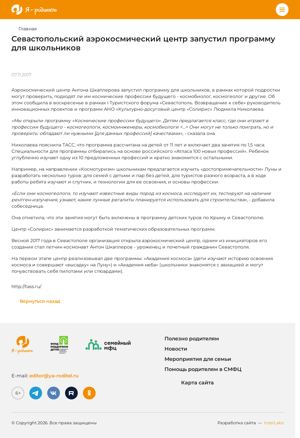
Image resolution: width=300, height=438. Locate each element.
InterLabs (274, 422)
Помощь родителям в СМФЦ (203, 369)
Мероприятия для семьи (198, 359)
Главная (27, 29)
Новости (176, 349)
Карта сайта (189, 382)
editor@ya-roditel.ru (53, 376)
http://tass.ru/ (26, 286)
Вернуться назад (40, 301)
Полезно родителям (192, 339)
